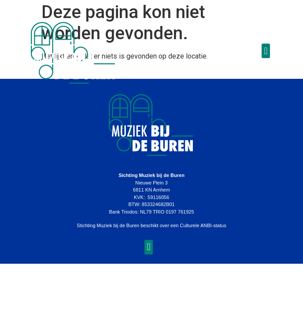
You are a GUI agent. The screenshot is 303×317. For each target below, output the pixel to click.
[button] (266, 51)
